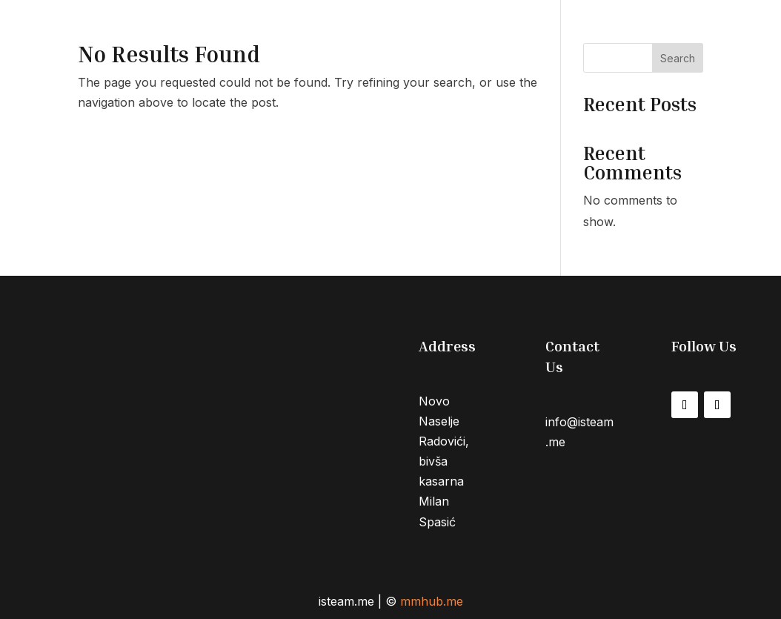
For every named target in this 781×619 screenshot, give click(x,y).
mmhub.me (431, 601)
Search (677, 58)
